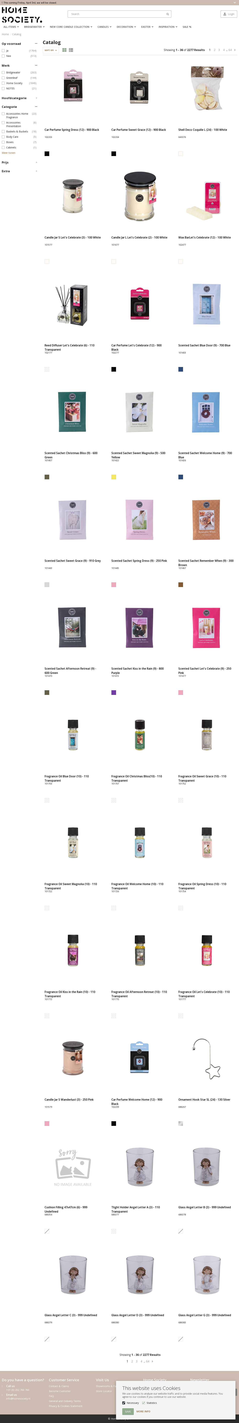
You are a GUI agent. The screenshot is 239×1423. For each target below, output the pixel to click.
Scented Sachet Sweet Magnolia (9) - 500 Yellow (138, 455)
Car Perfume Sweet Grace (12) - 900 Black (138, 130)
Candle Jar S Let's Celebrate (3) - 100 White (73, 237)
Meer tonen (8, 152)
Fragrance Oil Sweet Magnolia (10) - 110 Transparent (71, 886)
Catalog (16, 34)
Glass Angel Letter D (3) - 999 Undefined (137, 1315)
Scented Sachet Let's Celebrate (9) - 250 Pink (204, 671)
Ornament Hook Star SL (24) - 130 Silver (204, 1100)
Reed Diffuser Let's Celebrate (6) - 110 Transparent (69, 348)
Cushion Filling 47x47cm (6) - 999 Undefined (66, 1209)
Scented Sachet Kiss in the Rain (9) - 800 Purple (137, 671)
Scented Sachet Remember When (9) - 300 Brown (205, 563)
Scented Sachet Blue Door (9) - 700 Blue (204, 345)
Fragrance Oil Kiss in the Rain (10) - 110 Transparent (70, 994)
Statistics (152, 1403)
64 (230, 50)
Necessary (133, 1403)
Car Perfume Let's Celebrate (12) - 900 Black (136, 348)
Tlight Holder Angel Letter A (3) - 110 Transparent (135, 1209)
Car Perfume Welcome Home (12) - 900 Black (136, 1102)
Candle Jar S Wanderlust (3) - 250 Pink (69, 1100)
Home (5, 34)
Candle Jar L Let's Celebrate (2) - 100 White (139, 237)
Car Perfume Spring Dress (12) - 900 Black (72, 130)
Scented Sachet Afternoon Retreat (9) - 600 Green (70, 671)
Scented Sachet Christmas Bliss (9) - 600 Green (71, 455)
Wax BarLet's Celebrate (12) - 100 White (204, 237)
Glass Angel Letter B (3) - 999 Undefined (204, 1207)
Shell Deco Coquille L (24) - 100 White (202, 130)
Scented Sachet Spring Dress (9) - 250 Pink (139, 561)
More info (143, 1411)
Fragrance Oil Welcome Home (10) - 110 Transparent (137, 886)
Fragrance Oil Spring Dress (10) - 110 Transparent (202, 886)
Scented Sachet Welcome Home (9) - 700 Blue (205, 455)
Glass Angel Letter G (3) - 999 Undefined (204, 1315)
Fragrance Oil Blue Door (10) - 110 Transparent (67, 778)
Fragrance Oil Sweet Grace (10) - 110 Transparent (202, 778)
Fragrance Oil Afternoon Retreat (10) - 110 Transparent (139, 994)
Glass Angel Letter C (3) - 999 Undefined (71, 1315)
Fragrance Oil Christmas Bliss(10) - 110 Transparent (136, 778)
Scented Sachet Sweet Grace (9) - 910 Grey (73, 561)
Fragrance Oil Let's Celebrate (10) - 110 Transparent (204, 994)
